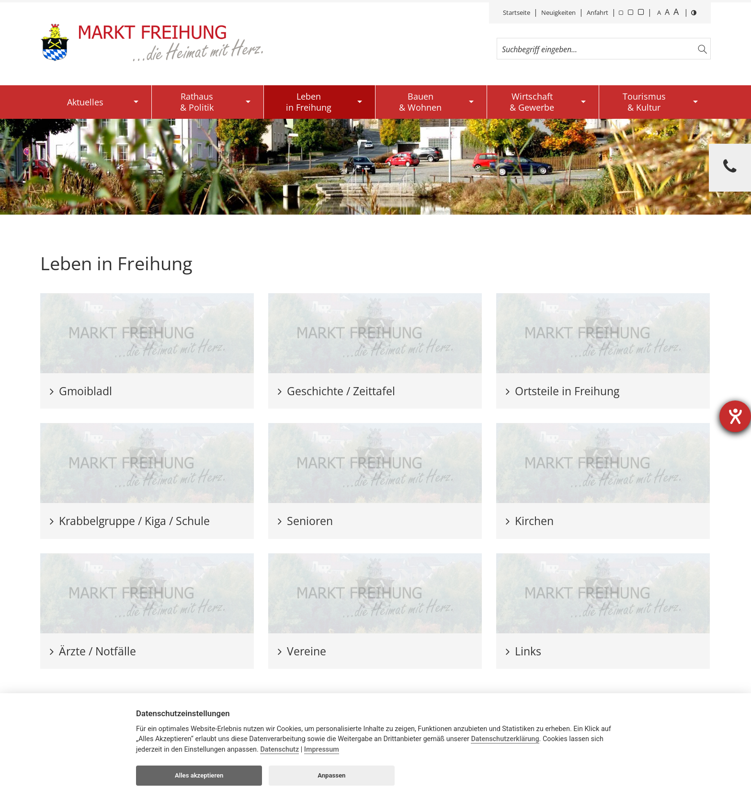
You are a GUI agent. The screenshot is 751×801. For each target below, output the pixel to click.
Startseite (516, 12)
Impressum (321, 749)
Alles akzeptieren (199, 775)
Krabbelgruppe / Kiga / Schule (130, 520)
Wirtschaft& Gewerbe (532, 102)
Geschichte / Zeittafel (336, 391)
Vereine (302, 651)
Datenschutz (279, 749)
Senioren (305, 520)
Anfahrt (597, 12)
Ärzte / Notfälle (93, 651)
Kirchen (530, 520)
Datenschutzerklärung (505, 739)
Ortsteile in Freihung (562, 391)
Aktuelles (85, 102)
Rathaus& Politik (197, 102)
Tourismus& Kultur (644, 102)
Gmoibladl (81, 391)
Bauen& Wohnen (420, 102)
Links (523, 651)
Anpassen (331, 775)
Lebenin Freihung (308, 102)
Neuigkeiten (558, 12)
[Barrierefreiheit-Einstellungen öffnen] (735, 416)
